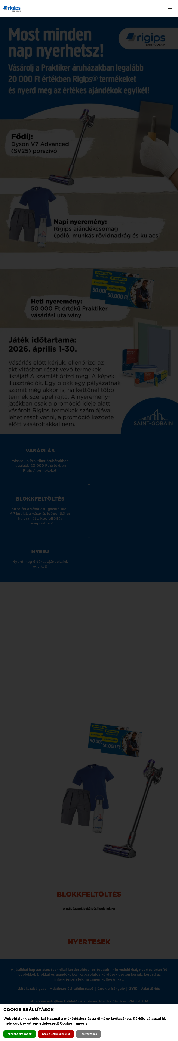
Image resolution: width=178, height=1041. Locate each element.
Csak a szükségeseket (56, 1033)
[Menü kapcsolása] (170, 8)
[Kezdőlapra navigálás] (12, 8)
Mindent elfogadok (20, 1033)
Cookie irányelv (74, 1023)
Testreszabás (88, 1033)
